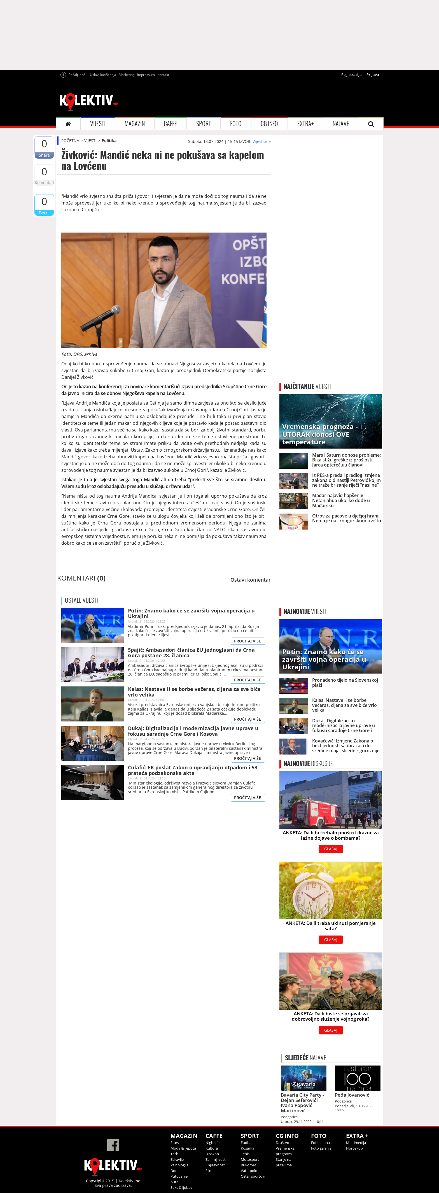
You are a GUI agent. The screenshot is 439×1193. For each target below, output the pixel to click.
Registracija (351, 74)
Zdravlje (177, 1159)
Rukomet (248, 1165)
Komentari (44, 182)
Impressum (146, 74)
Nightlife (213, 1142)
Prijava (372, 74)
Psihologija (179, 1165)
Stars (175, 1142)
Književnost (215, 1165)
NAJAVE (341, 123)
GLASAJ (330, 848)
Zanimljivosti (216, 1159)
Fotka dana (320, 1142)
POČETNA (70, 140)
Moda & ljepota (183, 1148)
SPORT (203, 123)
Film (209, 1170)
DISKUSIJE (308, 763)
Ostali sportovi (253, 1176)
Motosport (250, 1159)
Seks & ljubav (181, 1187)
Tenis (245, 1153)
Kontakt (163, 74)
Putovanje (179, 1176)
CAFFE (170, 123)
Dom (175, 1170)
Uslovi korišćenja (103, 74)
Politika (109, 140)
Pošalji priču (78, 74)
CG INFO (269, 123)
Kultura (212, 1148)
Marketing (127, 74)
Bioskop (212, 1153)
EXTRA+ (305, 123)
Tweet (44, 212)
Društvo (282, 1142)
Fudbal (246, 1142)
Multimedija (356, 1142)
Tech (174, 1153)
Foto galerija (321, 1148)
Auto (175, 1181)
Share (44, 155)
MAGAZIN (135, 123)
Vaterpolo (249, 1170)
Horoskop (354, 1148)
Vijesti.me (262, 141)
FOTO (236, 123)
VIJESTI (98, 123)
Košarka (247, 1148)
